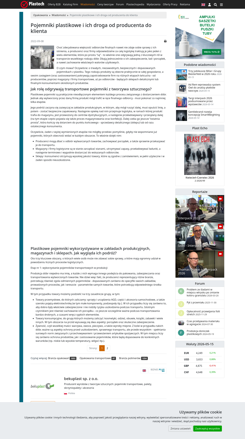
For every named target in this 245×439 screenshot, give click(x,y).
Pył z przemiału (201, 302)
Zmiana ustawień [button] (180, 428)
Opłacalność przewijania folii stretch (203, 313)
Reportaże (199, 192)
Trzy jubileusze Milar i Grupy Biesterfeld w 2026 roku (204, 72)
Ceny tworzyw (105, 4)
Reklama (185, 4)
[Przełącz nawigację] (221, 4)
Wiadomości (87, 4)
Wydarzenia (153, 4)
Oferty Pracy (170, 4)
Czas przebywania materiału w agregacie (203, 322)
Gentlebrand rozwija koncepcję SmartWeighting (204, 113)
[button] (209, 4)
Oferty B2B (54, 4)
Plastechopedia (135, 4)
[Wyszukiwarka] (215, 4)
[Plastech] (32, 4)
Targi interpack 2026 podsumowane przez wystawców (200, 101)
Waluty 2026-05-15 (200, 344)
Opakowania (40, 15)
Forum (120, 4)
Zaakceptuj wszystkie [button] (207, 428)
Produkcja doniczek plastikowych (200, 332)
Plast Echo (199, 128)
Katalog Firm (70, 4)
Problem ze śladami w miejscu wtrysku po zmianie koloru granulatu (203, 292)
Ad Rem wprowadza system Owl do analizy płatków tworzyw (204, 87)
